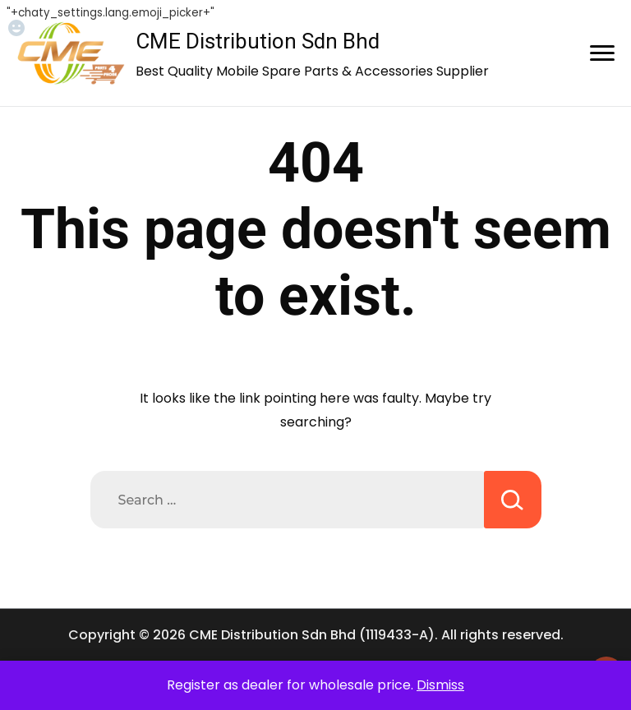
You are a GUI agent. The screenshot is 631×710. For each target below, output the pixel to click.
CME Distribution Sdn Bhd (258, 41)
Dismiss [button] (440, 684)
